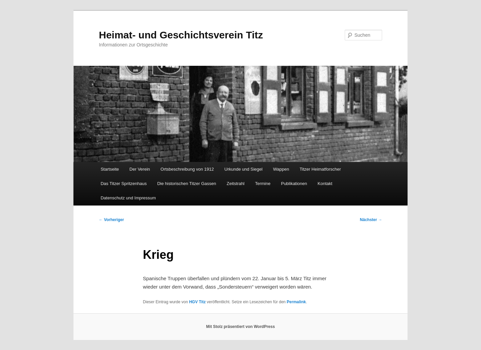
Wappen (281, 169)
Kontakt (325, 183)
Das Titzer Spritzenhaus (124, 183)
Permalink (296, 302)
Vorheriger (111, 219)
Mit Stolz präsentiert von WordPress (240, 326)
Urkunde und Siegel (243, 169)
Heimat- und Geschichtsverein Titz (181, 34)
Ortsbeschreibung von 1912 (187, 169)
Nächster (371, 219)
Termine (262, 183)
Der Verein (140, 169)
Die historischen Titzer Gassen (186, 183)
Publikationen (294, 183)
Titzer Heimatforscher (320, 169)
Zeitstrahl (236, 183)
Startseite (110, 169)
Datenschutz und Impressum (128, 197)
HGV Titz (197, 302)
